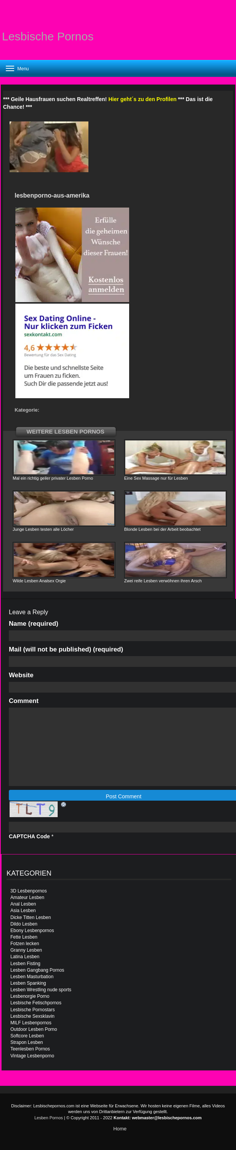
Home (120, 1129)
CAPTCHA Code (29, 836)
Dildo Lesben (23, 924)
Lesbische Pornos (47, 36)
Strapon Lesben (26, 1042)
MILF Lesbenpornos (31, 1022)
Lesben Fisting (25, 963)
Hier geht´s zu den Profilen (142, 99)
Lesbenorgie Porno (29, 996)
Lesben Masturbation (31, 976)
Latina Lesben (24, 956)
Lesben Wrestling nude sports (40, 989)
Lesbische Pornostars (32, 1009)
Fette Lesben (23, 937)
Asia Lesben (23, 910)
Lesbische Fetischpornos (35, 1002)
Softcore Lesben (27, 1036)
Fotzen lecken (24, 943)
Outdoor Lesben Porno (33, 1029)
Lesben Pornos (49, 1117)
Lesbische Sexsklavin (32, 1016)
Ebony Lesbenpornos (32, 930)
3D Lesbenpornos (28, 891)
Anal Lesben (23, 904)
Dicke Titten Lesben (30, 917)
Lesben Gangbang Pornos (37, 970)
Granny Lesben (26, 950)
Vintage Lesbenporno (32, 1056)
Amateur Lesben (27, 897)
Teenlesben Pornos (30, 1049)
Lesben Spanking (28, 983)
